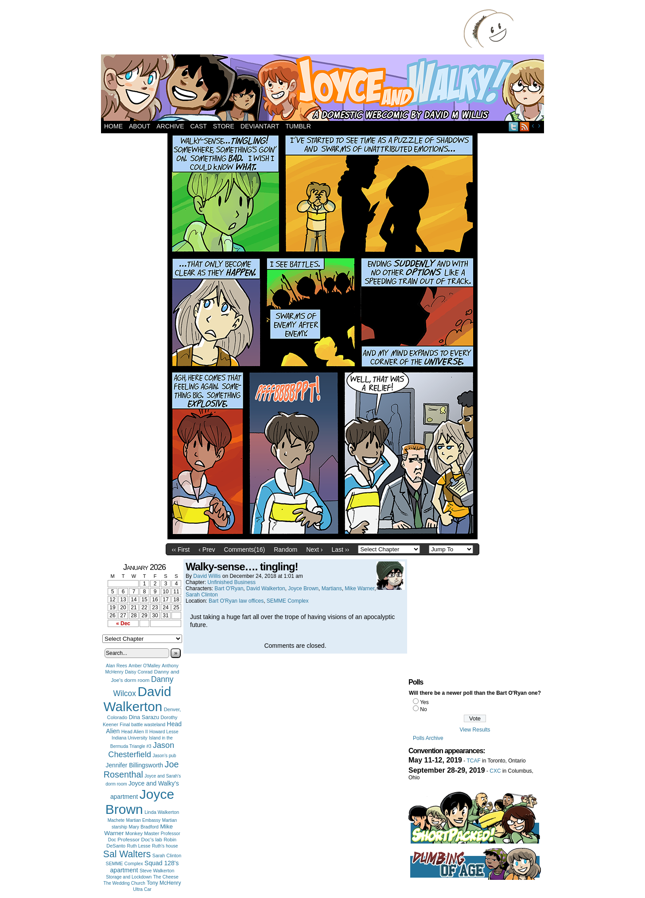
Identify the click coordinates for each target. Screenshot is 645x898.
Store (223, 126)
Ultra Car (142, 889)
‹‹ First (181, 549)
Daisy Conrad (138, 672)
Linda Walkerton (161, 812)
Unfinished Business (231, 582)
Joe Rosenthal (141, 769)
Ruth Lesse (139, 845)
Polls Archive (428, 738)
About (139, 126)
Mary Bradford (144, 826)
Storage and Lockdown (129, 877)
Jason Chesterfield (141, 750)
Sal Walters (127, 854)
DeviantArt (260, 126)
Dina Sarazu (144, 717)
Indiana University (129, 737)
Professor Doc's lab (139, 839)
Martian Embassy (143, 820)
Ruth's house (165, 846)
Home (113, 126)
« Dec (123, 623)
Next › (314, 549)
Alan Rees (116, 665)
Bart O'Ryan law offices (236, 601)
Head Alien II (134, 731)
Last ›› (340, 549)
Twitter (513, 126)
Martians (332, 588)
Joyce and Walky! (324, 89)
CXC (495, 771)
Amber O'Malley (144, 665)
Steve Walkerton (157, 870)
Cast (198, 126)
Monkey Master (142, 833)
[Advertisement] (284, 29)
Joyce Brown (139, 802)
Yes (424, 702)
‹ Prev (206, 549)
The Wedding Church (124, 883)
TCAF (473, 761)
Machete (116, 820)
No (423, 709)
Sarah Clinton (166, 855)
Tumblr (298, 126)
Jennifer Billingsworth (134, 765)
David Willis (207, 576)
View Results (474, 730)
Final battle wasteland (142, 724)
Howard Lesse (164, 731)
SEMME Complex (124, 863)
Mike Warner (359, 588)
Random (285, 549)
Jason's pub (164, 755)
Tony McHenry (164, 883)
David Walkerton (137, 699)
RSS (524, 126)
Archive (170, 126)
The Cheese (166, 877)
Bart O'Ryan (228, 588)
